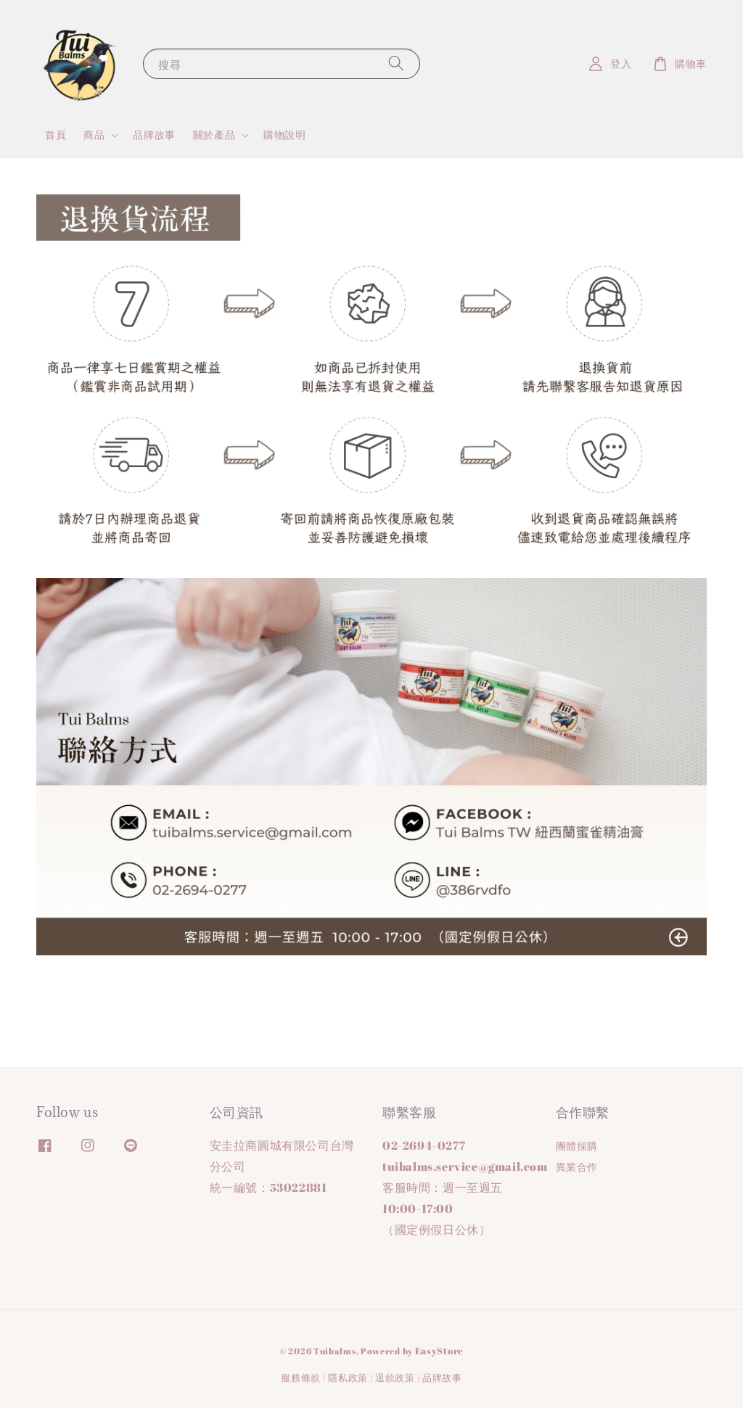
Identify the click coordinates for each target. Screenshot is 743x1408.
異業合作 (577, 1167)
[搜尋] (396, 63)
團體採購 (577, 1146)
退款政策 (395, 1377)
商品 (93, 134)
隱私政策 (348, 1377)
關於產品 (214, 134)
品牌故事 (154, 134)
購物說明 (284, 134)
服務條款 (301, 1377)
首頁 (55, 134)
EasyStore (439, 1350)
